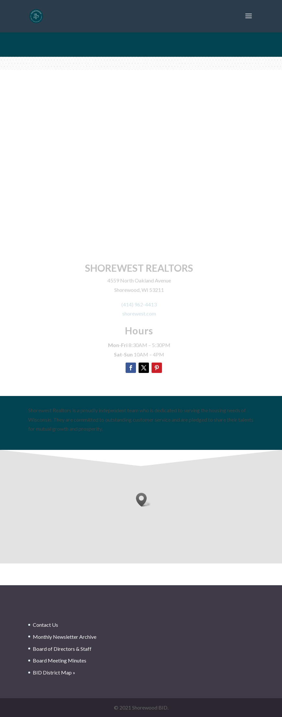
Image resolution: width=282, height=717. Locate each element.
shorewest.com (139, 315)
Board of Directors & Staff (62, 649)
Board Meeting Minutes (59, 660)
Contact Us (45, 625)
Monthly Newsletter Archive (64, 637)
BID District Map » (54, 672)
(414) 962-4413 (139, 306)
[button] (143, 500)
